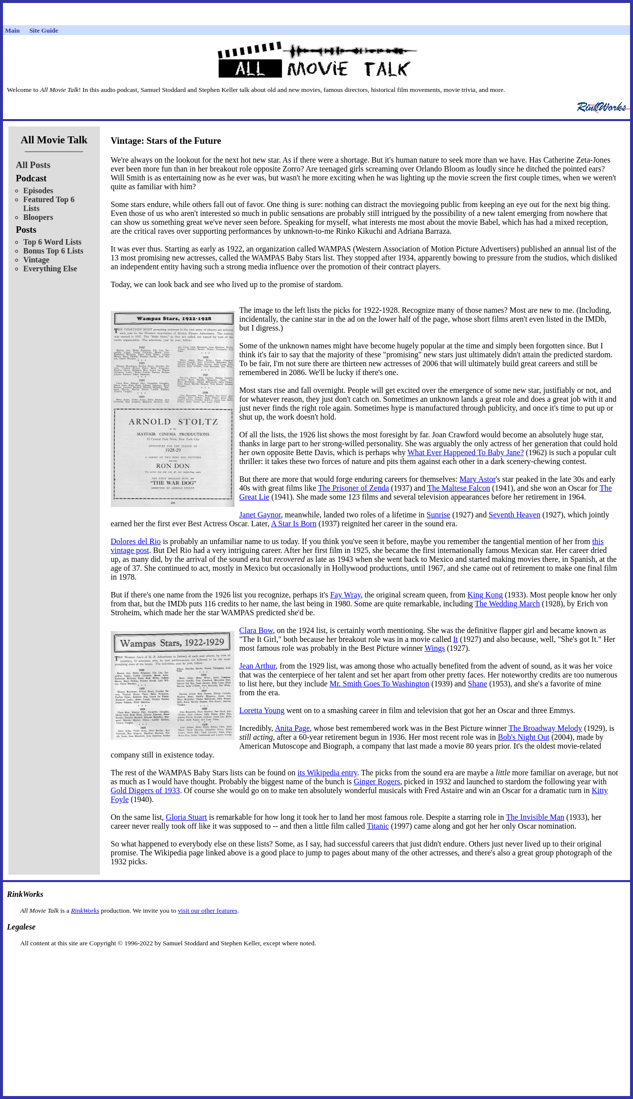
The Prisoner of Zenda (353, 488)
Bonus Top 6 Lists (53, 251)
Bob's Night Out (523, 737)
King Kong (485, 595)
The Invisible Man (535, 817)
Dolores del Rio (136, 541)
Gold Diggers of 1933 (145, 790)
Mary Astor (477, 479)
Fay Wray (345, 595)
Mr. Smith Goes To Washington (379, 683)
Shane (477, 683)
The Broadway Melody (545, 728)
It (455, 639)
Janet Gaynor (260, 514)
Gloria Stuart (186, 817)
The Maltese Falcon (458, 488)
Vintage (36, 259)
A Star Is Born (293, 523)
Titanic (378, 826)
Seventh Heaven (514, 514)
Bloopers (38, 217)
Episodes (38, 190)
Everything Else (50, 268)
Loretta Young (262, 710)
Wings (435, 648)
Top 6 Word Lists (52, 242)
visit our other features (207, 910)
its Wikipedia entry (328, 772)
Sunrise (439, 514)
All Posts (33, 165)
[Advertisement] (316, 963)
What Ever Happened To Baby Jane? (465, 452)
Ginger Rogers (377, 781)
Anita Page (292, 728)
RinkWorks (85, 910)
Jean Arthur (257, 666)
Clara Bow (256, 630)
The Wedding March (507, 603)
